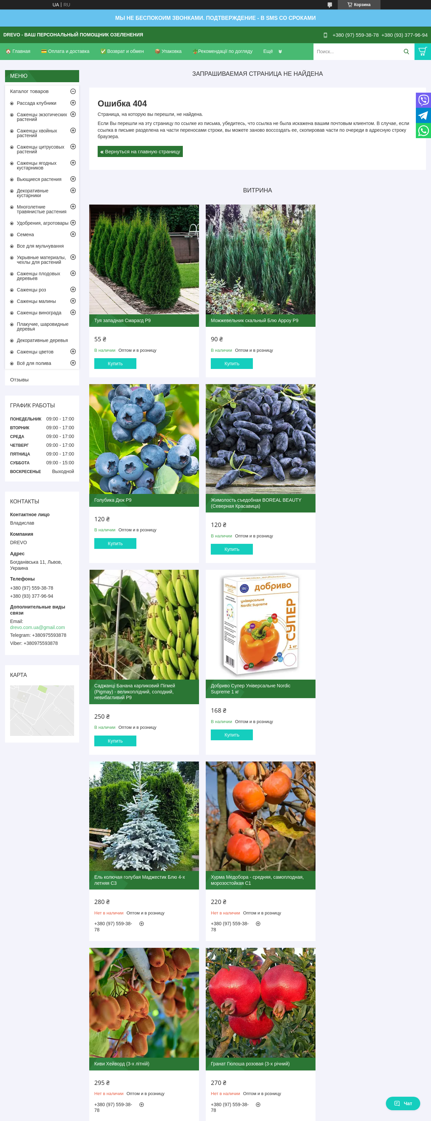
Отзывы (19, 379)
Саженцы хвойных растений (37, 133)
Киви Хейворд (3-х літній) (348, 681)
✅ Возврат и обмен (122, 51)
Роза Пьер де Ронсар (344, 865)
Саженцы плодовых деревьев (38, 276)
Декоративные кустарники (32, 193)
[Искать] (406, 51)
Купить (115, 360)
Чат (403, 1103)
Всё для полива (34, 363)
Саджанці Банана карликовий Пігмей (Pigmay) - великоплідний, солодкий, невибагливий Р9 (248, 499)
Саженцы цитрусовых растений (40, 149)
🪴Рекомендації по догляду (222, 51)
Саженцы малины (36, 301)
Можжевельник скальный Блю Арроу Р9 (251, 317)
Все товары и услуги (255, 942)
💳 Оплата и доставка (65, 51)
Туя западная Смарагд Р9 (122, 317)
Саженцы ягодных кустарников (37, 165)
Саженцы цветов (35, 351)
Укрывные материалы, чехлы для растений (41, 260)
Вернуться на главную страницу (142, 151)
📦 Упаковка (168, 51)
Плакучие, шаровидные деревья (43, 326)
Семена (25, 234)
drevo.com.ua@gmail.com (37, 627)
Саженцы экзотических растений (42, 117)
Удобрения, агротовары (42, 223)
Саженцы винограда (39, 312)
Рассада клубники (36, 103)
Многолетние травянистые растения (41, 209)
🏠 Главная (17, 51)
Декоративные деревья (42, 340)
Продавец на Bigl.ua (215, 977)
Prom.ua (244, 971)
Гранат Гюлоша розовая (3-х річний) (133, 865)
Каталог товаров (29, 91)
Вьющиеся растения (39, 179)
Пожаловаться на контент (193, 983)
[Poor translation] (24, 1022)
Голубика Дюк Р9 (339, 317)
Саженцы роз (31, 289)
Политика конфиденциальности (250, 983)
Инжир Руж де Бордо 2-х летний (243, 865)
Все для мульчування (40, 246)
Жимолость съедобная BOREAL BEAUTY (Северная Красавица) (139, 496)
